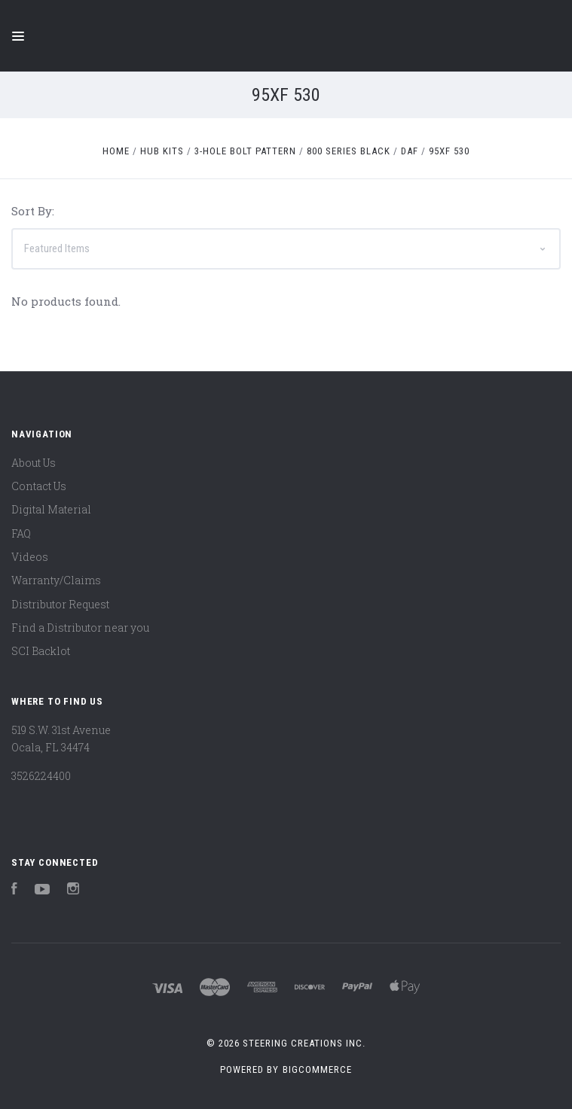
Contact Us (38, 486)
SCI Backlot (40, 651)
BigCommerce (317, 1069)
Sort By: (32, 210)
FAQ (21, 533)
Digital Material (51, 509)
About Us (33, 462)
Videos (29, 557)
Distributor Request (60, 604)
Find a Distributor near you (80, 627)
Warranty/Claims (56, 580)
